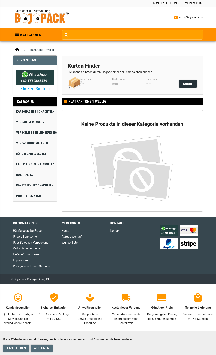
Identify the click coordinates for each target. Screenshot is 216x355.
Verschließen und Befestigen (36, 133)
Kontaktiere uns (166, 3)
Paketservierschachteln (34, 185)
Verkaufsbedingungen (27, 248)
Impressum (20, 260)
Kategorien (30, 35)
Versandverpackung (31, 122)
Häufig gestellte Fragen (28, 231)
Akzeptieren (16, 348)
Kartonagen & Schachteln (35, 112)
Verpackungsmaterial (32, 143)
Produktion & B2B (28, 196)
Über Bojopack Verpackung (30, 242)
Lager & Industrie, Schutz (35, 164)
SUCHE (188, 84)
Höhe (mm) (152, 79)
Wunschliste (70, 242)
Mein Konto (193, 3)
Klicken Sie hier (35, 89)
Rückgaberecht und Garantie (31, 266)
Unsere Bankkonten (25, 236)
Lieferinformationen (26, 254)
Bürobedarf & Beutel (31, 154)
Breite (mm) (118, 79)
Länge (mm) (85, 79)
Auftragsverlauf (72, 236)
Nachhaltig (24, 175)
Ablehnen (41, 348)
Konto (65, 231)
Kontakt (115, 231)
